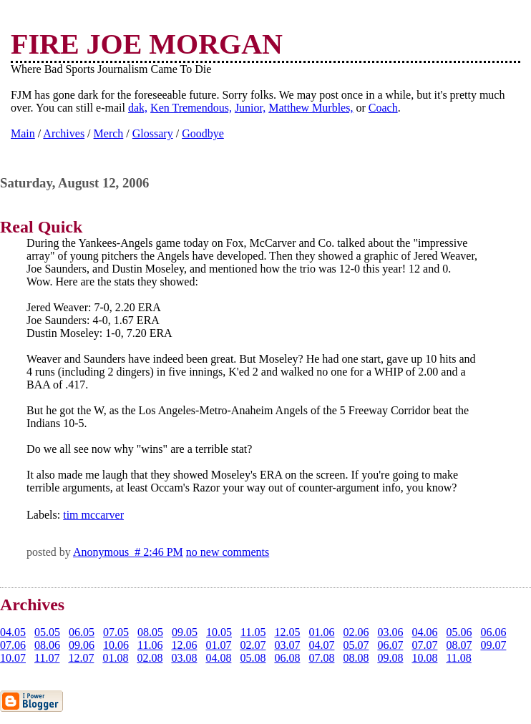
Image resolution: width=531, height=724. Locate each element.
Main (23, 133)
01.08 (115, 658)
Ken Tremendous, (191, 108)
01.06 (321, 632)
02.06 (356, 632)
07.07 (424, 645)
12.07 (81, 658)
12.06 (184, 645)
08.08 (356, 658)
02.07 (253, 645)
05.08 (253, 658)
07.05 (116, 632)
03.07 (287, 645)
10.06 (116, 645)
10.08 (424, 658)
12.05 (287, 632)
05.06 (459, 632)
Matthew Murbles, (310, 108)
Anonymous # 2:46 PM (128, 552)
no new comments (227, 552)
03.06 (390, 632)
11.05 (253, 632)
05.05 (47, 632)
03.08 (184, 658)
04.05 (13, 632)
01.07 (218, 645)
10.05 (219, 632)
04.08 (218, 658)
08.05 (150, 632)
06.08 (287, 658)
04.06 (424, 632)
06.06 (493, 632)
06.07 (390, 645)
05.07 (356, 645)
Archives (63, 133)
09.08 (390, 658)
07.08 (321, 658)
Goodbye (203, 133)
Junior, (250, 108)
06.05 (81, 632)
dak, (137, 108)
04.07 (321, 645)
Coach (383, 108)
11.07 (46, 658)
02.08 (149, 658)
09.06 (81, 645)
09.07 (493, 645)
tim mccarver (93, 515)
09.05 (185, 632)
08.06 (47, 645)
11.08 (458, 658)
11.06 (149, 645)
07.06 (13, 645)
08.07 (459, 645)
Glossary (152, 133)
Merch (109, 133)
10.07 (13, 658)
